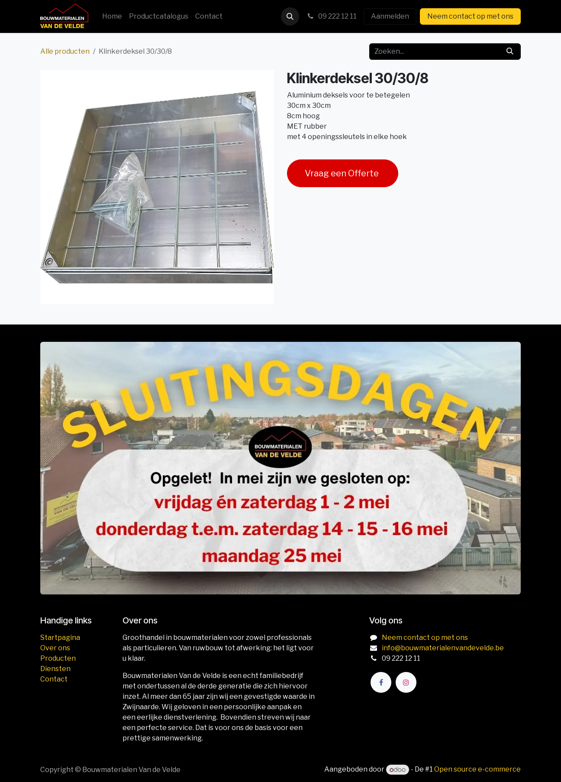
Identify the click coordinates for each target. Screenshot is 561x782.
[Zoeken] (510, 51)
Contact (54, 679)
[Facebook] (381, 682)
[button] (290, 16)
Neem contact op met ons (470, 16)
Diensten (55, 669)
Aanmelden (390, 16)
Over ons (55, 648)
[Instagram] (406, 682)
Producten (58, 658)
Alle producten (65, 51)
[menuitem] (112, 16)
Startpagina (60, 637)
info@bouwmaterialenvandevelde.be (443, 648)
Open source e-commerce (477, 770)
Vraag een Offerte (342, 173)
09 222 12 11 (331, 16)
